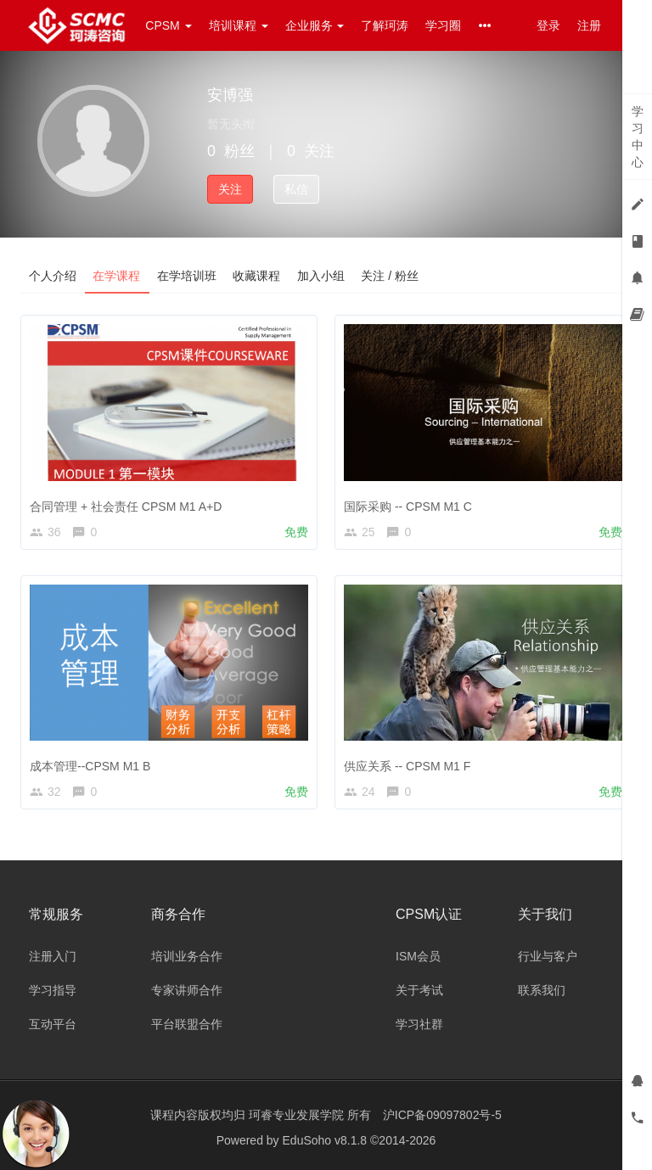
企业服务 (315, 25)
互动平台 (52, 1024)
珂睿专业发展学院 (298, 1115)
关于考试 (419, 990)
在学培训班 (187, 276)
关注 (230, 189)
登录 (548, 25)
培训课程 (238, 25)
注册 (589, 25)
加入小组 (322, 276)
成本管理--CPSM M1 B (90, 766)
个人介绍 (52, 276)
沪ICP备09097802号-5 (442, 1115)
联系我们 (541, 990)
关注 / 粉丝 (392, 276)
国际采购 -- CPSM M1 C (408, 506)
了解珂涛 (384, 25)
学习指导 (52, 990)
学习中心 (638, 136)
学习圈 (443, 25)
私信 (296, 189)
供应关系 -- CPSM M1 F (407, 766)
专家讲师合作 (186, 990)
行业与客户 (547, 956)
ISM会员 (418, 956)
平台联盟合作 (186, 1024)
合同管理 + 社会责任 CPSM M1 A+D (126, 506)
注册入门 (52, 956)
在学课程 (117, 276)
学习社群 (419, 1024)
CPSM (168, 25)
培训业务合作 (186, 956)
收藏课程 (258, 276)
